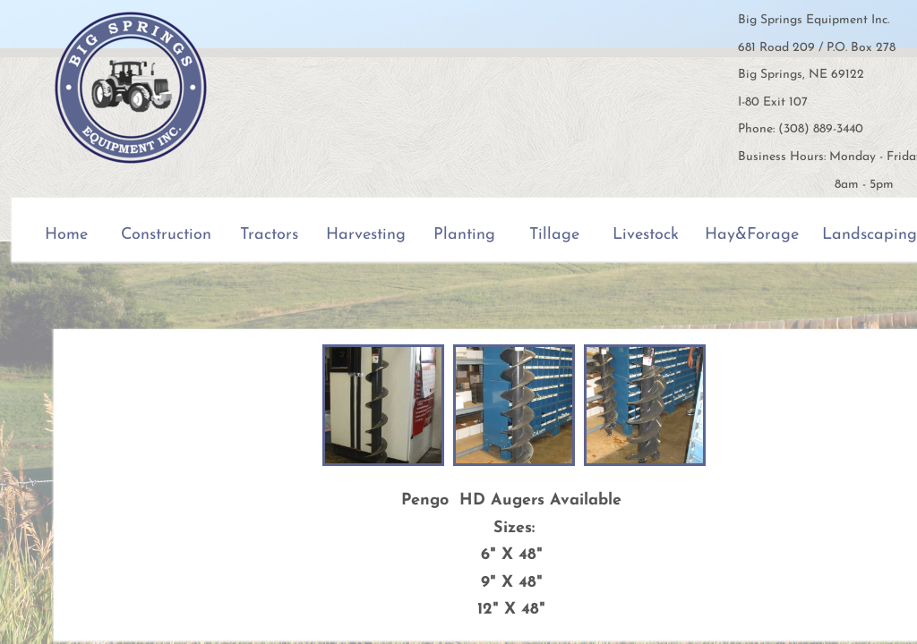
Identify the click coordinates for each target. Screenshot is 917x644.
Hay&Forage (752, 234)
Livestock (646, 234)
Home (66, 234)
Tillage (554, 234)
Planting (464, 234)
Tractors (269, 234)
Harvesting (366, 234)
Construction (166, 234)
